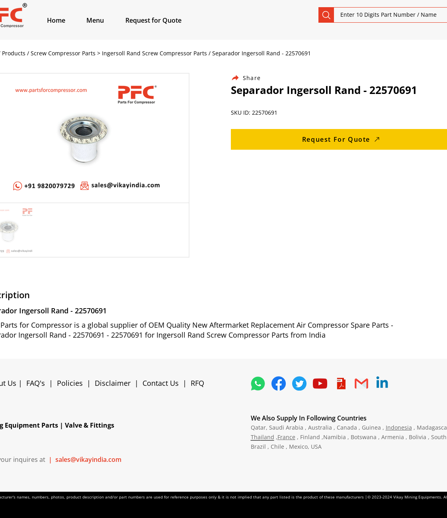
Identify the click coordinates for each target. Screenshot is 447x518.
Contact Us (160, 383)
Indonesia (399, 427)
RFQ (197, 383)
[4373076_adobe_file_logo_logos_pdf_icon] (341, 383)
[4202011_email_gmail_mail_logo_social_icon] (361, 383)
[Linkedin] (382, 383)
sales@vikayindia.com (88, 459)
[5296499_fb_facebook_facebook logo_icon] (278, 383)
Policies (70, 383)
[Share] (251, 78)
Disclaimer (115, 383)
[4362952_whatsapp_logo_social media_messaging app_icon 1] (258, 383)
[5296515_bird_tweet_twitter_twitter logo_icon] (299, 383)
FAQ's (35, 383)
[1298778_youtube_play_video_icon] (320, 383)
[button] (104, 20)
